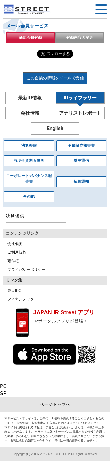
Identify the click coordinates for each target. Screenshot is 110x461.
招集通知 (81, 181)
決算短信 (29, 145)
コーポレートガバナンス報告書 (29, 179)
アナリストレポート (80, 113)
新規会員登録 (30, 37)
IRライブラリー (80, 97)
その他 (29, 196)
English (55, 128)
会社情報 (30, 113)
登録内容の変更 (79, 37)
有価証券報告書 (81, 145)
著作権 (13, 261)
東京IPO (14, 290)
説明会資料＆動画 (29, 160)
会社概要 (15, 243)
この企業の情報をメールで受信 (55, 77)
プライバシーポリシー (26, 269)
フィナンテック (20, 299)
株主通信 (81, 160)
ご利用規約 (16, 252)
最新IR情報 (30, 97)
